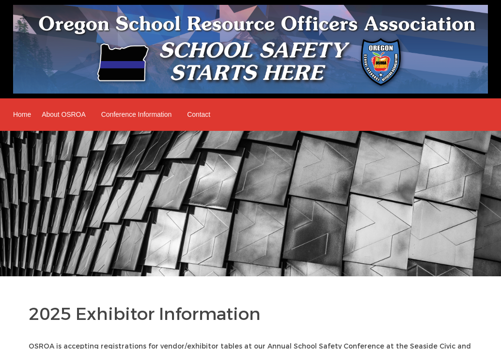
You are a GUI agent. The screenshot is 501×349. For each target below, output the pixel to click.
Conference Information (136, 114)
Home (22, 114)
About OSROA (64, 114)
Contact (198, 114)
